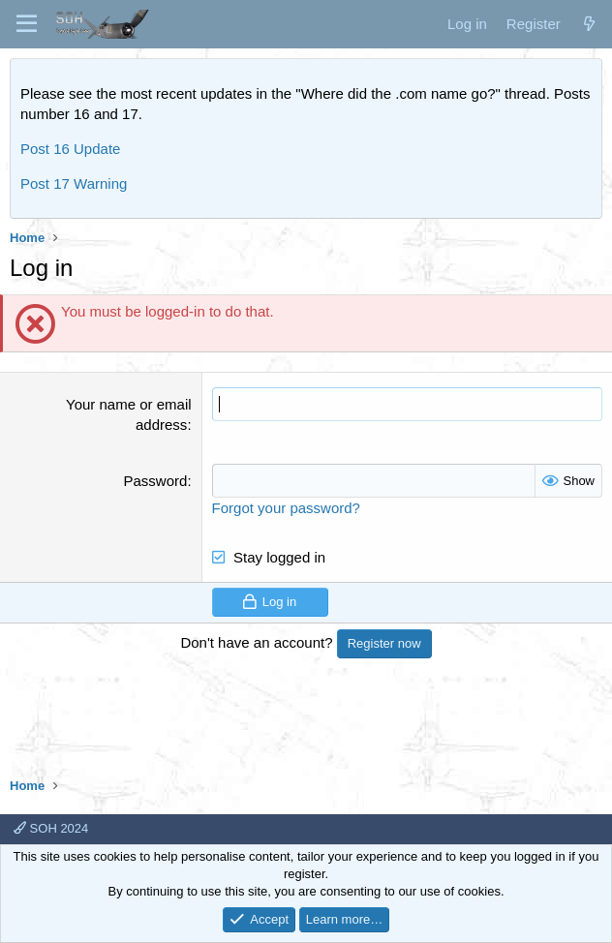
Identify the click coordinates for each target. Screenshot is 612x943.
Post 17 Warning (73, 183)
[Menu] (26, 24)
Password (156, 480)
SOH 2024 (51, 828)
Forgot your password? (286, 508)
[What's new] (589, 24)
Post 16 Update (70, 148)
